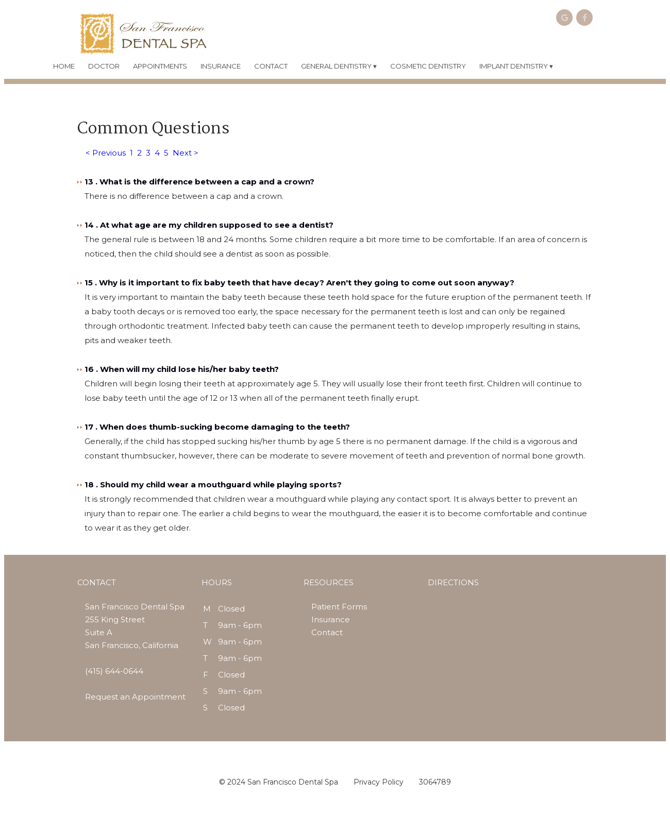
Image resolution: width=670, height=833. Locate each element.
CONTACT (271, 66)
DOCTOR (104, 66)
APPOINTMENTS (160, 66)
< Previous (106, 153)
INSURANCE (220, 66)
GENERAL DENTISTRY (339, 66)
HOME (64, 66)
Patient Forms (339, 606)
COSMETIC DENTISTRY (428, 66)
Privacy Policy (379, 782)
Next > (185, 153)
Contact (327, 632)
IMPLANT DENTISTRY (516, 66)
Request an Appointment (135, 697)
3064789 (435, 782)
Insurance (330, 619)
